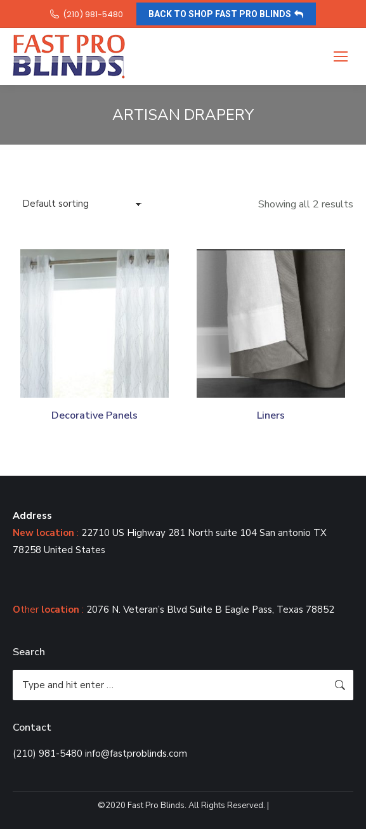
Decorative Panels (94, 415)
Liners (271, 415)
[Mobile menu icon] (340, 56)
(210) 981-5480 (86, 14)
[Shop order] (82, 204)
